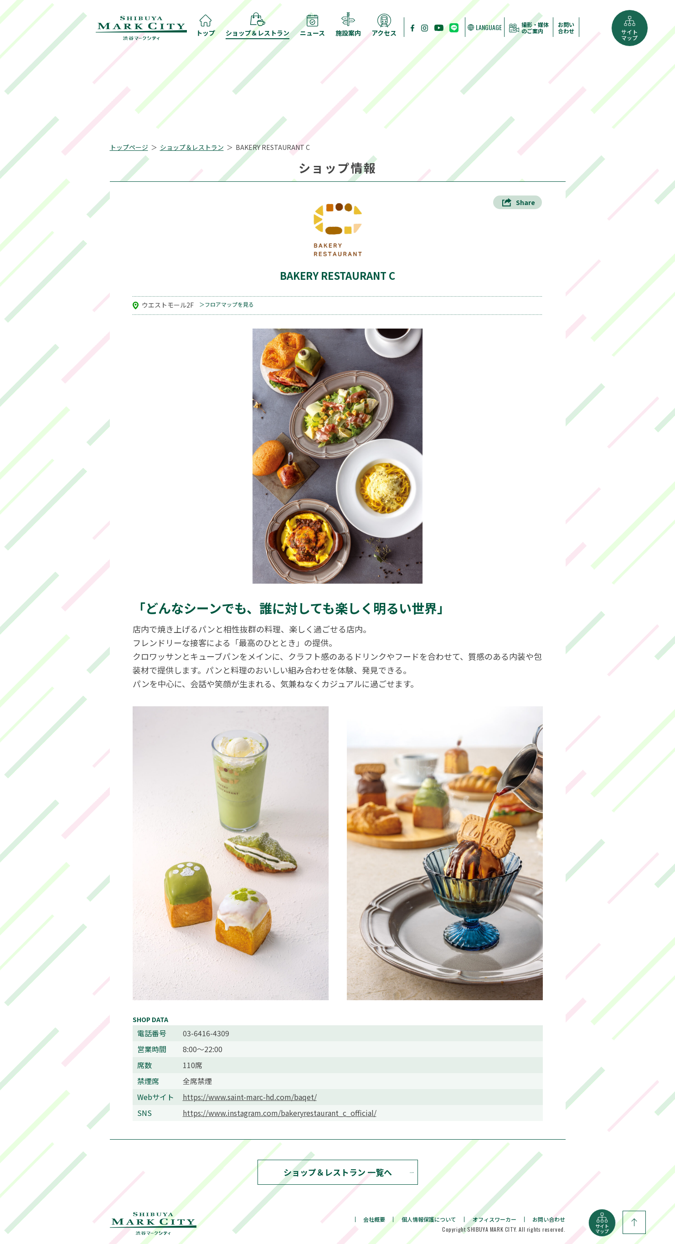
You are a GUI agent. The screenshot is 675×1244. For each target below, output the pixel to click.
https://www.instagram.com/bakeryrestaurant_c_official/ (279, 1113)
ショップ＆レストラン (192, 147)
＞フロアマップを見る (226, 305)
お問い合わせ (566, 27)
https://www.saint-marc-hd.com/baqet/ (250, 1097)
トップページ (129, 147)
